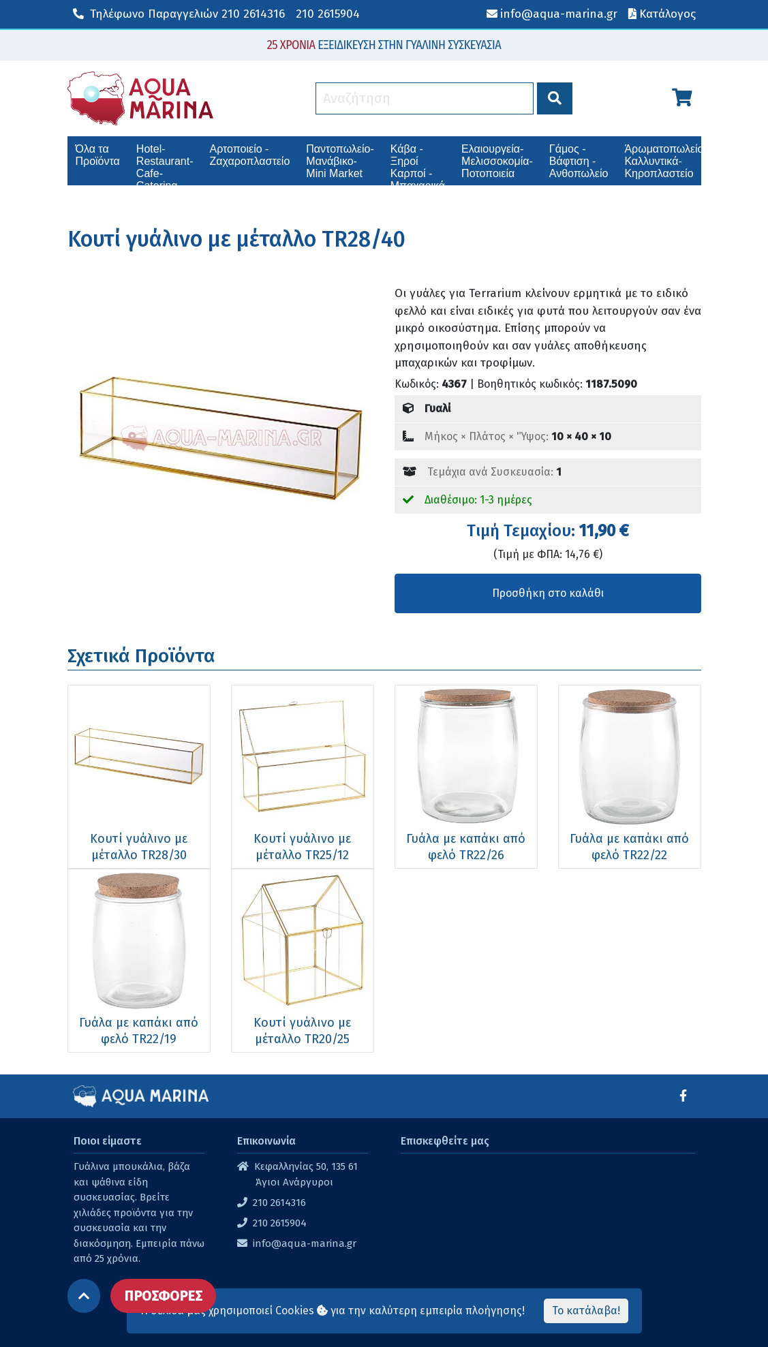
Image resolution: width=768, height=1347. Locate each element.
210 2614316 (179, 14)
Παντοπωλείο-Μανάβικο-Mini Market (339, 161)
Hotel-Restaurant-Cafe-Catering (165, 164)
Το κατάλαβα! (586, 1310)
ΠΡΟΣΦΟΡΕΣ (163, 1296)
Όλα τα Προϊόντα (98, 155)
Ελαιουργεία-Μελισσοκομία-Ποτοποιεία (497, 161)
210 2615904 (328, 14)
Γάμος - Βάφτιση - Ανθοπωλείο (579, 161)
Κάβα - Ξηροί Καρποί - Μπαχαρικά (417, 164)
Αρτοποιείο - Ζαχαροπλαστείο (249, 155)
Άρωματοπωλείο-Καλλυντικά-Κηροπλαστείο (665, 161)
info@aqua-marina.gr (304, 1243)
